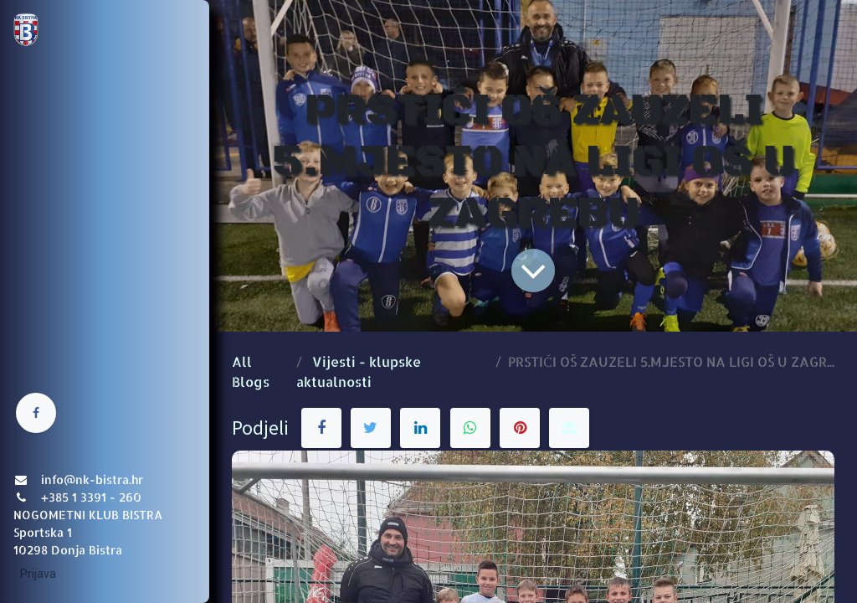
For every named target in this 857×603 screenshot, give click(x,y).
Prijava (38, 573)
